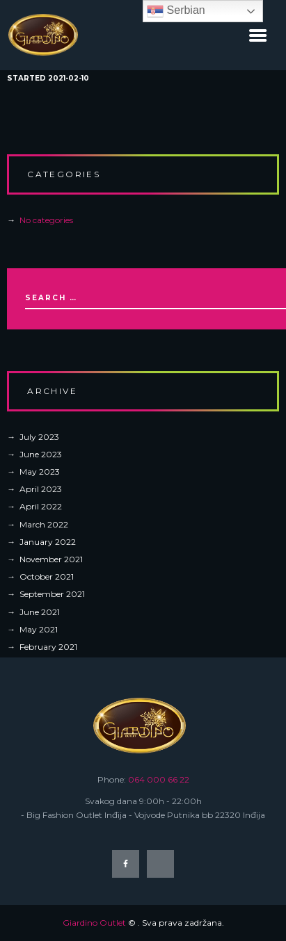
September (52, 594)
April (40, 489)
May (39, 471)
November (51, 559)
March (43, 524)
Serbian (176, 11)
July (39, 437)
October (46, 576)
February (48, 646)
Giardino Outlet (94, 922)
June (40, 454)
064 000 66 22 (158, 779)
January (47, 542)
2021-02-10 (68, 78)
